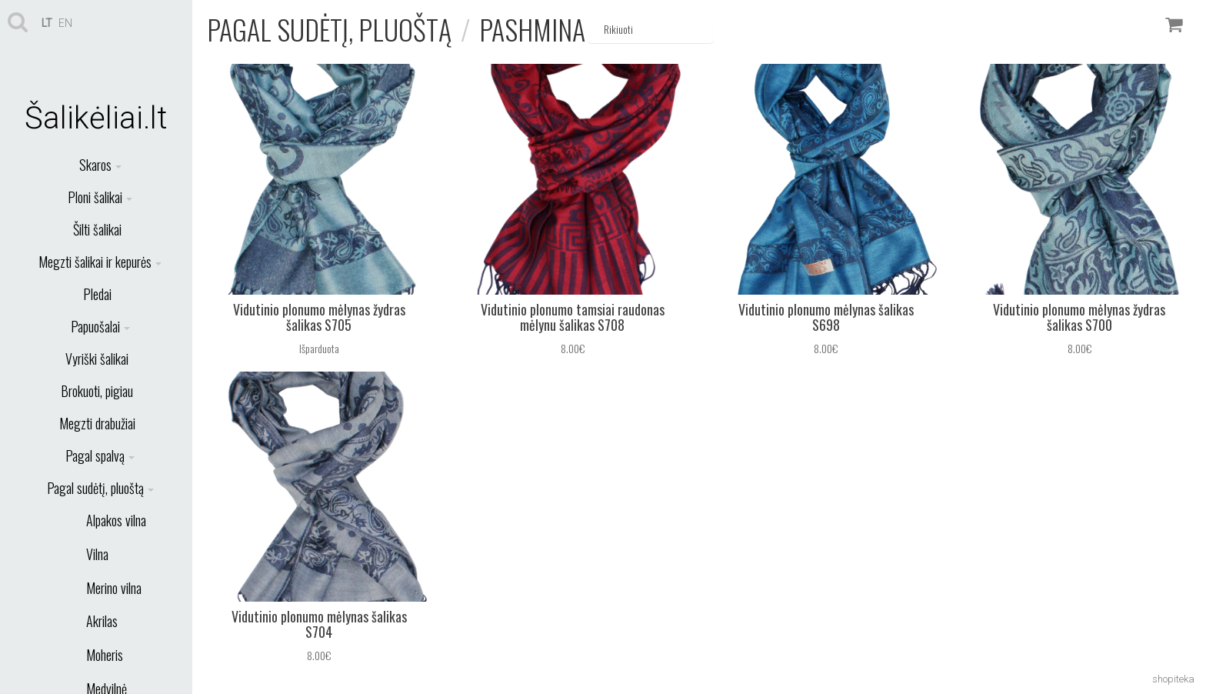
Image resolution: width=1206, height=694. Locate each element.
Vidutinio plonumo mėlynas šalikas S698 (826, 317)
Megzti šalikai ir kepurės (100, 262)
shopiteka (1173, 679)
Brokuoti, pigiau (97, 391)
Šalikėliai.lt (96, 118)
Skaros (100, 165)
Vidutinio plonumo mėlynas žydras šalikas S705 (319, 317)
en (65, 23)
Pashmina (532, 28)
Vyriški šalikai (96, 359)
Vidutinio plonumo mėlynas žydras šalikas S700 (1079, 317)
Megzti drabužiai (97, 423)
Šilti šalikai (97, 229)
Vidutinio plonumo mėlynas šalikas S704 (319, 624)
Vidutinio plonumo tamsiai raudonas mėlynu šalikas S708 (573, 317)
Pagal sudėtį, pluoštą (100, 488)
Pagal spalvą (100, 455)
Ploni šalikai (100, 197)
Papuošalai (100, 326)
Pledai (97, 294)
